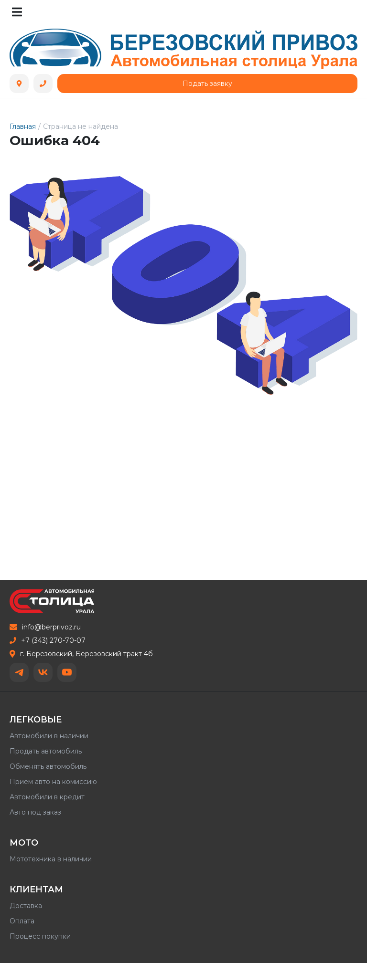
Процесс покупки (40, 936)
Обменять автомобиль (48, 766)
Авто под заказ (35, 812)
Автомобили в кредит (47, 797)
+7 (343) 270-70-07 (48, 640)
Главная (23, 126)
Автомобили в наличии (49, 736)
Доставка (26, 905)
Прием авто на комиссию (53, 781)
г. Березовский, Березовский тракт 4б (81, 653)
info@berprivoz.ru (45, 627)
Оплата (22, 921)
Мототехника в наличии (51, 859)
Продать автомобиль (46, 751)
